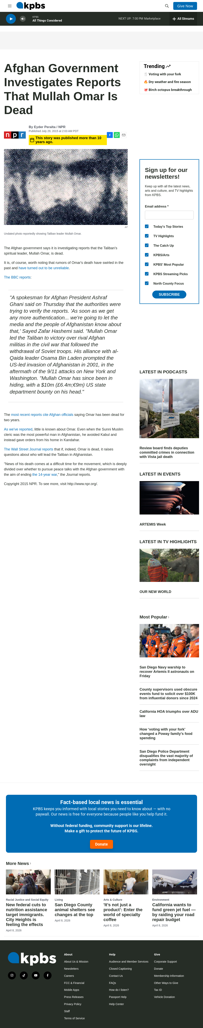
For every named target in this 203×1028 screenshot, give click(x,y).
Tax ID (158, 989)
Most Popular (155, 617)
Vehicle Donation (164, 997)
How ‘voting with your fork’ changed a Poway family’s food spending (166, 733)
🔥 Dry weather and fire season (167, 82)
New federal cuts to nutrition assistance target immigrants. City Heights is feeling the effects (26, 914)
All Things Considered (47, 21)
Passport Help (117, 997)
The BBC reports (17, 277)
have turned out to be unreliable (44, 268)
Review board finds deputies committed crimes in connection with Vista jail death (167, 452)
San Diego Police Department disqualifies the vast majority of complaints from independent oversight (166, 758)
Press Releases (73, 997)
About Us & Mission (76, 961)
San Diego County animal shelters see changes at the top (75, 909)
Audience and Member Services (128, 961)
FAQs (112, 983)
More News (19, 863)
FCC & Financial (74, 983)
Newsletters (71, 968)
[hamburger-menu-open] (9, 6)
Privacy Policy (72, 1004)
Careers (69, 975)
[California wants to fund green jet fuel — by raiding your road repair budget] (174, 881)
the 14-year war (44, 475)
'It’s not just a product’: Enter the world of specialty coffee (123, 912)
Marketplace (152, 19)
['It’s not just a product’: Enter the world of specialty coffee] (125, 881)
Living (59, 899)
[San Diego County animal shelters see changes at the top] (77, 881)
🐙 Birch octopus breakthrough (168, 90)
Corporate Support (165, 961)
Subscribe (169, 294)
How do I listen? (119, 989)
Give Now (185, 6)
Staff (67, 1011)
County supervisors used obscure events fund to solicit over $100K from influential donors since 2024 (168, 693)
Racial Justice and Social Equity (27, 899)
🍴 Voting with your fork (162, 74)
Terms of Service (74, 1018)
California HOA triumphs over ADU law (169, 714)
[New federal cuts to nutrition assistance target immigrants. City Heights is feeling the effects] (28, 881)
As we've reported (18, 429)
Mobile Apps (71, 989)
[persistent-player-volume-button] (22, 19)
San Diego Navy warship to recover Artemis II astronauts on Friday (167, 671)
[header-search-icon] (167, 6)
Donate (101, 844)
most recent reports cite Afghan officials (42, 415)
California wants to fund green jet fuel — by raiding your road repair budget (174, 912)
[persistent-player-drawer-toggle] (183, 20)
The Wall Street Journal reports (28, 449)
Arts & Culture (112, 899)
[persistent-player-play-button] (11, 20)
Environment (160, 899)
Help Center (116, 1004)
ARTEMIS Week (153, 524)
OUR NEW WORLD (155, 592)
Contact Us (116, 975)
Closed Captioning (120, 968)
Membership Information (169, 975)
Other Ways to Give (166, 983)
